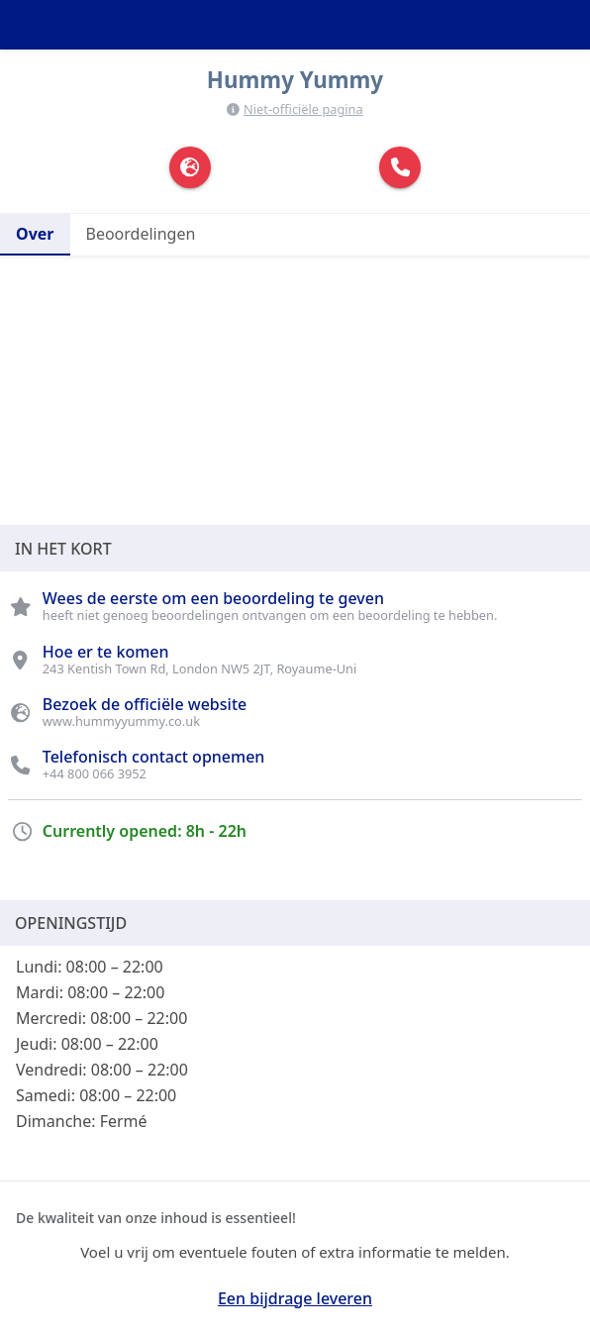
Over (35, 234)
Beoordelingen (141, 234)
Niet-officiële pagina (303, 109)
